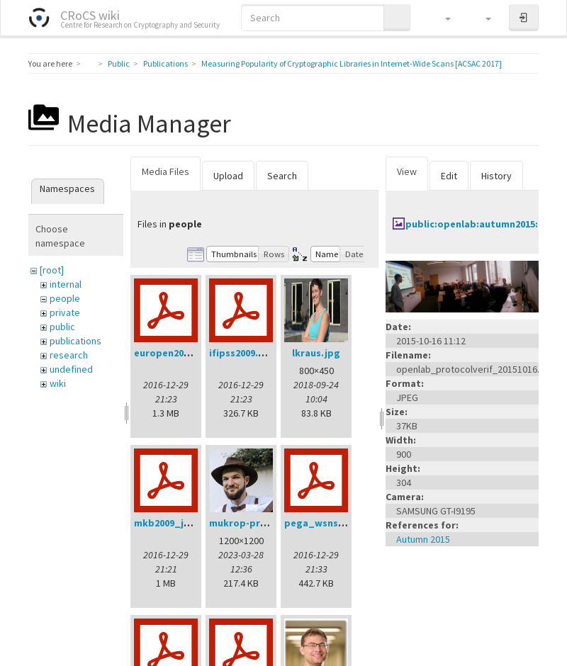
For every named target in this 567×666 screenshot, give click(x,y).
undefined (71, 369)
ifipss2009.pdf (242, 352)
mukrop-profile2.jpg (257, 523)
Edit (449, 175)
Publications (165, 63)
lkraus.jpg (316, 352)
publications (75, 340)
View (407, 171)
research (69, 355)
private (65, 312)
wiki (58, 383)
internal (66, 284)
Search (282, 175)
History (496, 175)
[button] (441, 17)
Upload (228, 175)
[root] (52, 270)
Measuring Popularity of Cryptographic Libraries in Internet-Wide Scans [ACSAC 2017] (351, 63)
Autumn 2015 (423, 539)
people (65, 298)
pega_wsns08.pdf (326, 523)
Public (119, 63)
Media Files (165, 171)
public (62, 326)
